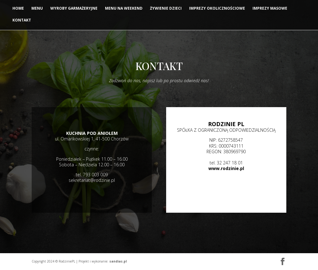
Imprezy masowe (269, 8)
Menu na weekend (124, 8)
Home (18, 8)
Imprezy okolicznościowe (217, 8)
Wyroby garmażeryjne (74, 8)
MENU (37, 8)
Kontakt (21, 20)
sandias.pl (118, 261)
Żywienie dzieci (166, 8)
